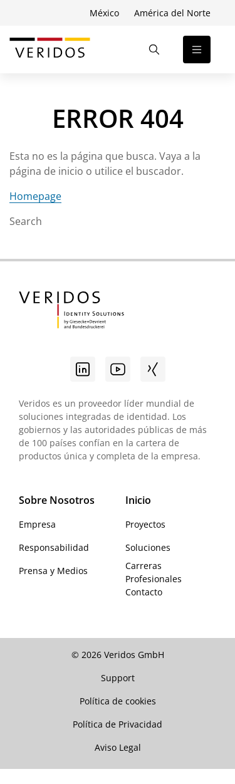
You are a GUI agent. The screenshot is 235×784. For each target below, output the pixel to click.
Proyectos (145, 524)
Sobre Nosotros (57, 500)
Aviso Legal (118, 747)
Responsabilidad (54, 547)
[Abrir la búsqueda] (154, 49)
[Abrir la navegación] (197, 49)
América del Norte (172, 13)
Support (118, 678)
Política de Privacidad (117, 724)
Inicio (138, 500)
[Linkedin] (82, 369)
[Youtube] (117, 369)
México (104, 13)
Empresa (37, 524)
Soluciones (147, 547)
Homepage (35, 196)
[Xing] (152, 369)
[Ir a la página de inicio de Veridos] (49, 49)
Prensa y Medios (53, 571)
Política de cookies (118, 701)
